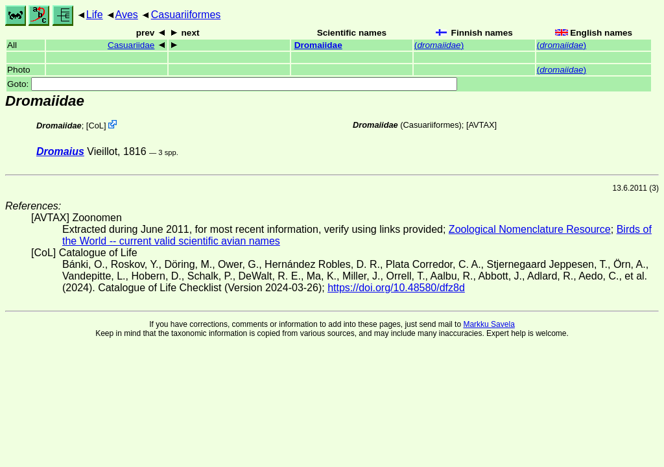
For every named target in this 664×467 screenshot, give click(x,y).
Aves (126, 14)
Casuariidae (131, 45)
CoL (95, 125)
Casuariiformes (186, 14)
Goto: (232, 84)
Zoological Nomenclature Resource (530, 229)
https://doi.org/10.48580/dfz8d (396, 287)
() (439, 45)
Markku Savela (488, 324)
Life (94, 14)
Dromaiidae (318, 45)
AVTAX (482, 125)
